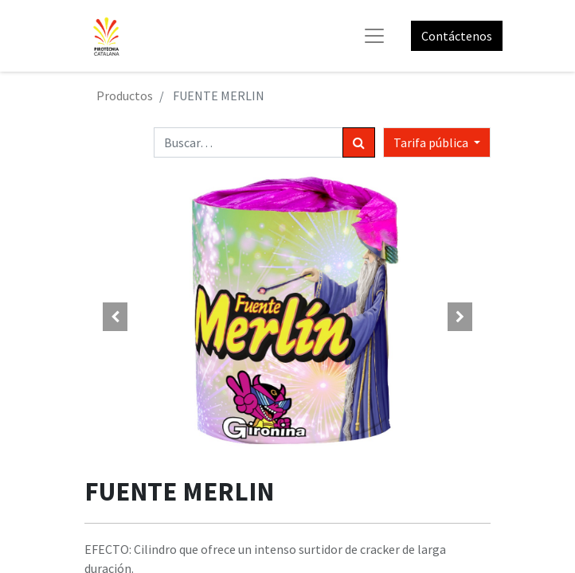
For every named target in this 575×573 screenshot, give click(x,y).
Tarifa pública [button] (432, 142)
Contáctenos (456, 36)
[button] (115, 316)
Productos (124, 95)
